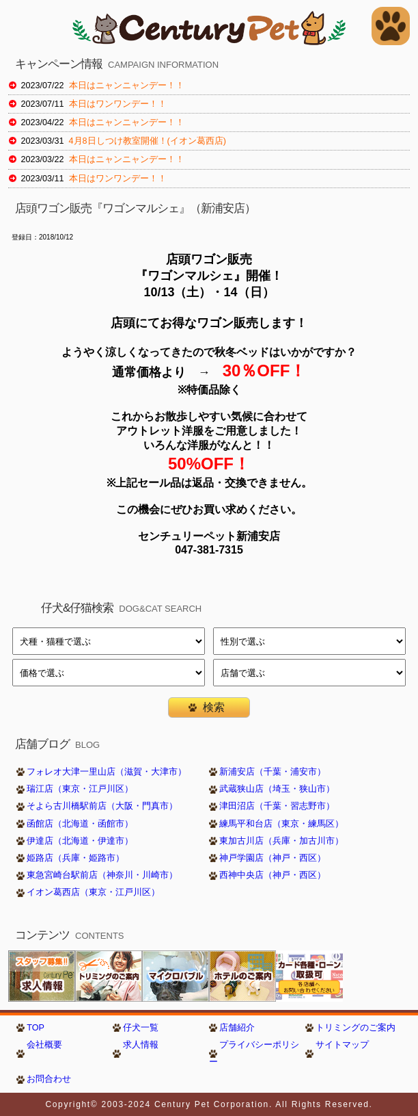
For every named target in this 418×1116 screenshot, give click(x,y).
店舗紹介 (237, 1028)
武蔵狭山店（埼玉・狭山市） (277, 789)
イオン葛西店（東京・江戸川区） (93, 892)
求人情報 (140, 1045)
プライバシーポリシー (254, 1053)
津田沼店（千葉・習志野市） (277, 806)
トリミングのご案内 (355, 1028)
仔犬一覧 (140, 1028)
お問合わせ (49, 1079)
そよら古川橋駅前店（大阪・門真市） (102, 806)
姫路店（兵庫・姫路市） (75, 858)
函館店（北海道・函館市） (80, 824)
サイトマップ (342, 1045)
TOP (35, 1028)
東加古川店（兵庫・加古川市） (281, 841)
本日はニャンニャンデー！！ (126, 85)
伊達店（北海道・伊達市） (80, 841)
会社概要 (44, 1045)
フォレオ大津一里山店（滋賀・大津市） (106, 772)
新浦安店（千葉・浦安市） (272, 772)
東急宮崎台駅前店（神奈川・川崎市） (102, 875)
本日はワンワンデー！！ (118, 104)
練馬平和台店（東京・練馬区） (281, 824)
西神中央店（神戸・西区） (272, 875)
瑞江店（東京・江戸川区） (80, 789)
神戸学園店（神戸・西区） (272, 858)
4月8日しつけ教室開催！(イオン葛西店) (147, 141)
